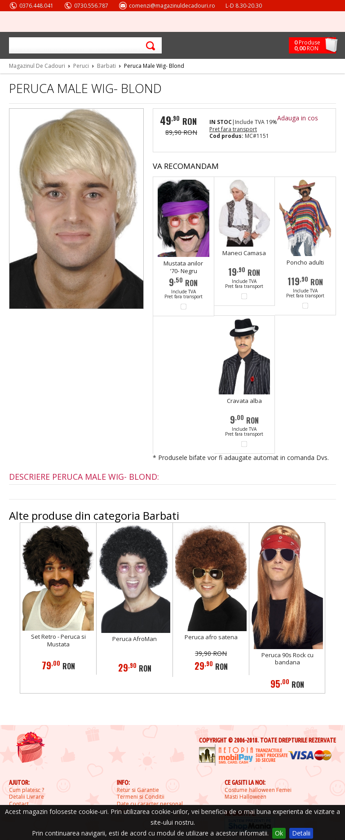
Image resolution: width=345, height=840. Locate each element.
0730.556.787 (91, 5)
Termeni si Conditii (140, 796)
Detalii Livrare (26, 796)
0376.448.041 (36, 5)
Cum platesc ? (26, 790)
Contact (19, 804)
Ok (279, 833)
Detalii (301, 833)
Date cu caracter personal (150, 804)
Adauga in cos (297, 118)
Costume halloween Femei (258, 790)
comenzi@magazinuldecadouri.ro (172, 5)
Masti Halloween (245, 796)
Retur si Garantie (138, 790)
